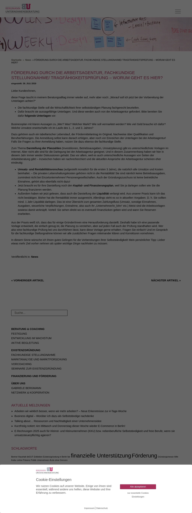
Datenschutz (102, 508)
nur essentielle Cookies (138, 493)
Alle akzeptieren (138, 486)
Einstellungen (138, 497)
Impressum (89, 508)
